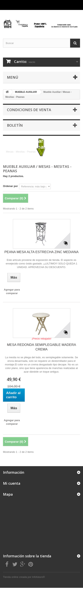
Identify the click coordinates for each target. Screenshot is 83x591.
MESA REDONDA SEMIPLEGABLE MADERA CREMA (41, 347)
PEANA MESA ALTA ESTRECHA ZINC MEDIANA (41, 252)
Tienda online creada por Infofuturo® (24, 576)
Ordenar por (10, 186)
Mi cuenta (11, 483)
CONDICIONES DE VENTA (29, 109)
